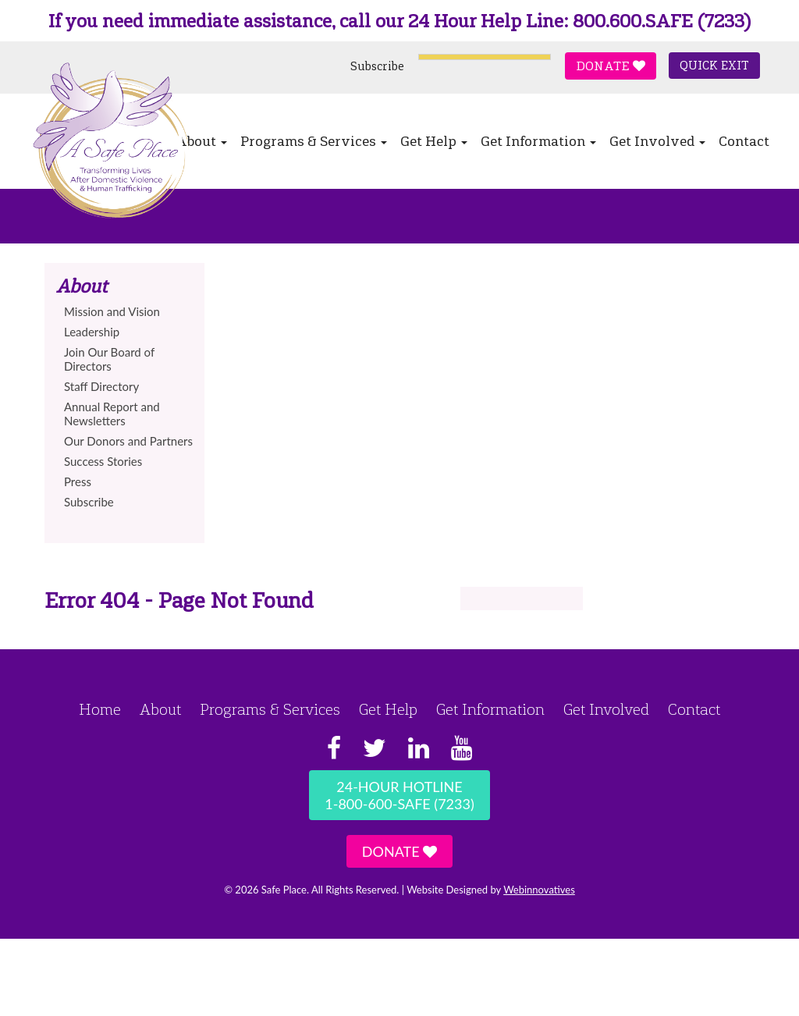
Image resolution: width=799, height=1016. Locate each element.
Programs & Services (313, 141)
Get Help (433, 141)
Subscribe (377, 66)
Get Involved (657, 141)
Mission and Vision (112, 311)
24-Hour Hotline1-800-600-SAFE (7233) (399, 795)
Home (100, 709)
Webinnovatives (539, 889)
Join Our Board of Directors (109, 359)
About (160, 709)
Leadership (91, 332)
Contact (744, 141)
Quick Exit (714, 66)
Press (77, 481)
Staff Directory (101, 386)
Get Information (538, 141)
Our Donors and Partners (128, 441)
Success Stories (103, 461)
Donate (610, 66)
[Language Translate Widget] (484, 57)
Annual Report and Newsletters (112, 414)
